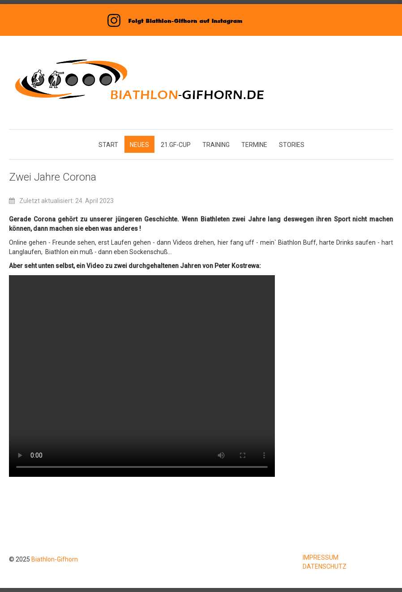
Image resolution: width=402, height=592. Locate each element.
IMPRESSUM (320, 557)
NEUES (139, 144)
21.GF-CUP (176, 144)
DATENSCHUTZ (324, 566)
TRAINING (216, 144)
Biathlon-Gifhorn (54, 559)
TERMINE (254, 144)
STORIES (291, 144)
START (108, 144)
